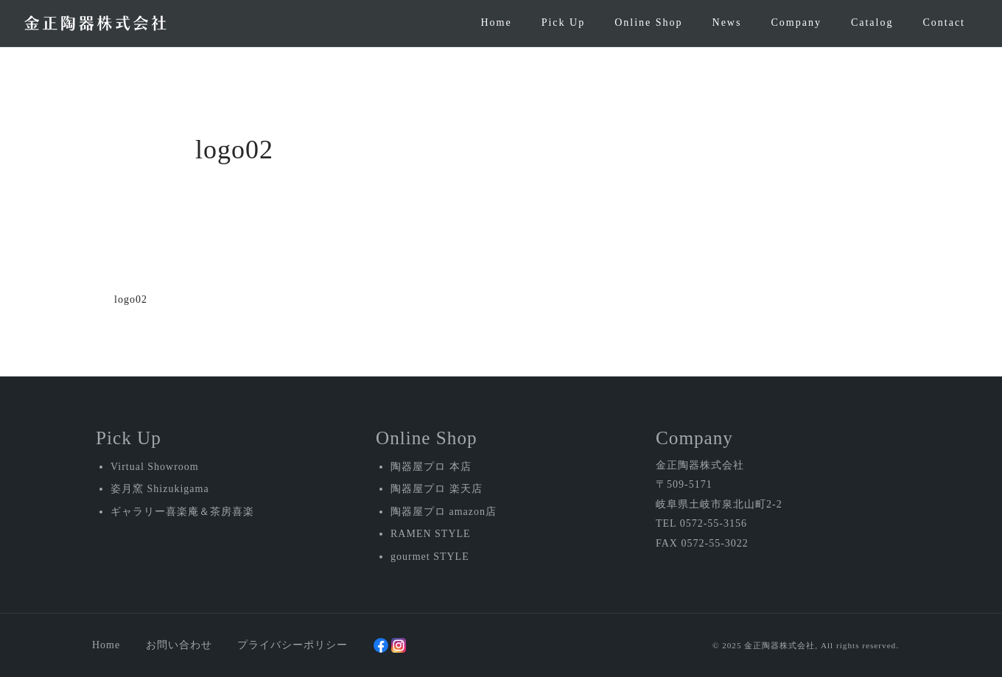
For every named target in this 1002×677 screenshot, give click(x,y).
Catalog (872, 22)
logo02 (130, 299)
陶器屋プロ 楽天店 (436, 488)
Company (796, 22)
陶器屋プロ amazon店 (443, 511)
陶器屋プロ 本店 (431, 466)
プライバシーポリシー (292, 644)
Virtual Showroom (155, 466)
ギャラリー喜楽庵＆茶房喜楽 (182, 511)
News (727, 22)
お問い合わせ (179, 644)
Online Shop (648, 22)
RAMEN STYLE (430, 533)
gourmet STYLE (429, 556)
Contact (943, 22)
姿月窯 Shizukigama (160, 488)
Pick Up (564, 22)
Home (495, 22)
